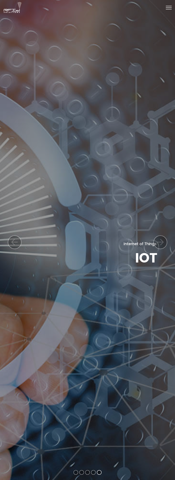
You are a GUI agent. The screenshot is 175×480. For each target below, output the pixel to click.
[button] (14, 242)
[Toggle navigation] (169, 8)
